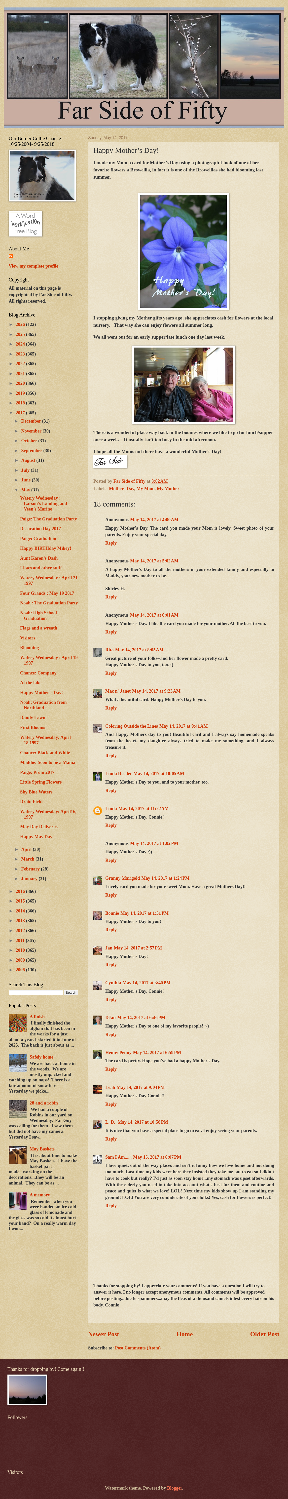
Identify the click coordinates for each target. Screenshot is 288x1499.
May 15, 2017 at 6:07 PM (157, 1157)
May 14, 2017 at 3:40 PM (146, 982)
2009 (21, 960)
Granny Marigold (122, 878)
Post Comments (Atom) (138, 1347)
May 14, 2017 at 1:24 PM (165, 878)
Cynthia (113, 982)
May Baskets (42, 1148)
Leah (110, 1087)
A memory (40, 1194)
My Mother (168, 488)
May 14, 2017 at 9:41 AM (183, 726)
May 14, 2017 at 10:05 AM (159, 773)
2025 (21, 334)
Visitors (27, 637)
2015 (21, 901)
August (28, 460)
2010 (21, 950)
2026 (21, 324)
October (29, 440)
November (32, 431)
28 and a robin (44, 1103)
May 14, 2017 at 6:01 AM (154, 615)
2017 (21, 412)
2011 (21, 940)
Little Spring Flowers (41, 782)
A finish (37, 1016)
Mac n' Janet (118, 691)
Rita (109, 649)
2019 (21, 393)
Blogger (174, 1488)
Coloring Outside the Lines (131, 726)
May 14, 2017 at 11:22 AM (143, 808)
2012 (21, 930)
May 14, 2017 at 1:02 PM (154, 843)
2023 (21, 354)
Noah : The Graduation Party (49, 602)
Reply (111, 543)
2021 (21, 373)
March (28, 859)
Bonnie (112, 913)
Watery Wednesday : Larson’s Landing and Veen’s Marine (43, 504)
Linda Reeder (118, 773)
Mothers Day (121, 488)
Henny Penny (118, 1052)
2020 (21, 383)
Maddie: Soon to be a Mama (47, 762)
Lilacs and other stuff (41, 567)
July (26, 470)
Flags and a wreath (38, 628)
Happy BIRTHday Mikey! (45, 548)
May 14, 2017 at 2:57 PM (138, 948)
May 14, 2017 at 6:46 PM (141, 1017)
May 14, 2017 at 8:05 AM (139, 649)
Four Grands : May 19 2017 (47, 593)
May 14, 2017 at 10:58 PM (143, 1122)
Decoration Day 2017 (40, 528)
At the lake (30, 682)
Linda (111, 808)
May (26, 489)
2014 (21, 910)
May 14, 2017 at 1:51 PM (144, 913)
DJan (110, 1017)
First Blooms (32, 727)
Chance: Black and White (45, 752)
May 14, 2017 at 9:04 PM (141, 1087)
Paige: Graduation (38, 538)
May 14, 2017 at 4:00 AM (154, 519)
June (26, 479)
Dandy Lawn (32, 717)
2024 (21, 344)
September (32, 450)
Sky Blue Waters (36, 791)
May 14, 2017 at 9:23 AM (156, 691)
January (30, 878)
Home (185, 1334)
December (31, 421)
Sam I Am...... (118, 1157)
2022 (21, 363)
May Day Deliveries (39, 826)
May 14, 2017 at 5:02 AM (154, 560)
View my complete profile (33, 266)
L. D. (110, 1122)
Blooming (29, 647)
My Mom (146, 488)
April (27, 849)
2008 (21, 969)
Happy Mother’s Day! (41, 692)
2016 (21, 891)
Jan (108, 948)
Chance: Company (38, 673)
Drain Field (31, 801)
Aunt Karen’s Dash (39, 558)
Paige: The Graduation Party (48, 518)
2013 (21, 920)
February (31, 869)
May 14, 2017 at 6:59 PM (157, 1052)
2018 (21, 402)
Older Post (264, 1334)
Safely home (41, 1057)
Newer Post (103, 1334)
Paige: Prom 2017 (37, 772)
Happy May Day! (37, 836)
